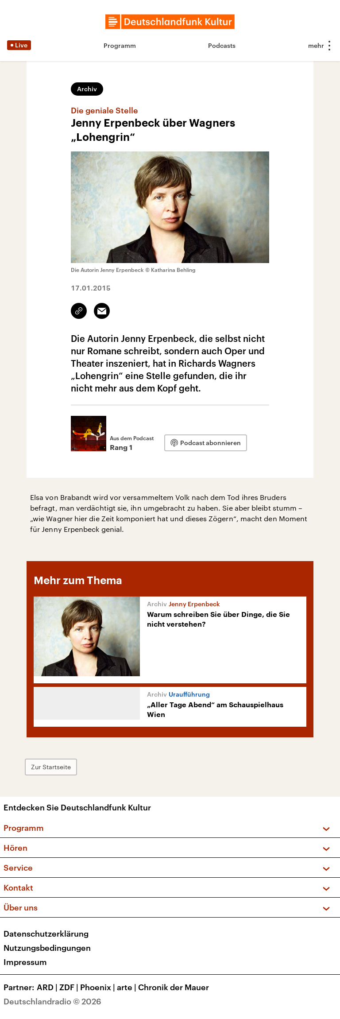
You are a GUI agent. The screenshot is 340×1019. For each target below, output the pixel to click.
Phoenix (98, 987)
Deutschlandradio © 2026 (52, 1001)
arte (127, 987)
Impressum (25, 962)
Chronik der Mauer (173, 987)
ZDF (69, 987)
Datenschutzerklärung (46, 933)
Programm (120, 45)
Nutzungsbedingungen (47, 948)
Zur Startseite (51, 767)
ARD (48, 987)
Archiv (87, 89)
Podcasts (222, 45)
